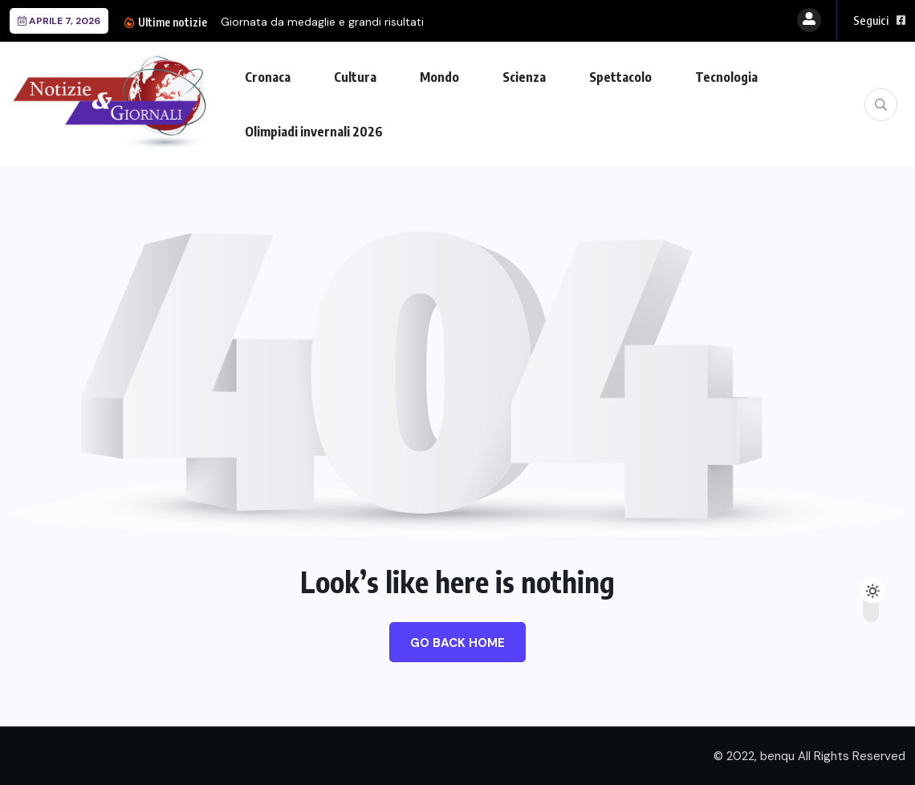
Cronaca (268, 77)
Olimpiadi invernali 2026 (314, 132)
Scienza (524, 77)
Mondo (439, 77)
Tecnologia (726, 77)
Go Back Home (457, 643)
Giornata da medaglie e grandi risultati (322, 21)
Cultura (355, 77)
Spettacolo (620, 77)
